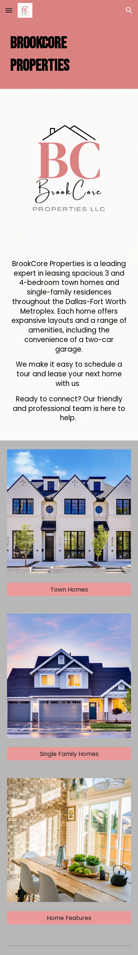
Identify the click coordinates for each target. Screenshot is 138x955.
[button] (9, 10)
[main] (69, 54)
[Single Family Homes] (69, 753)
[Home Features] (69, 917)
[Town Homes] (69, 589)
